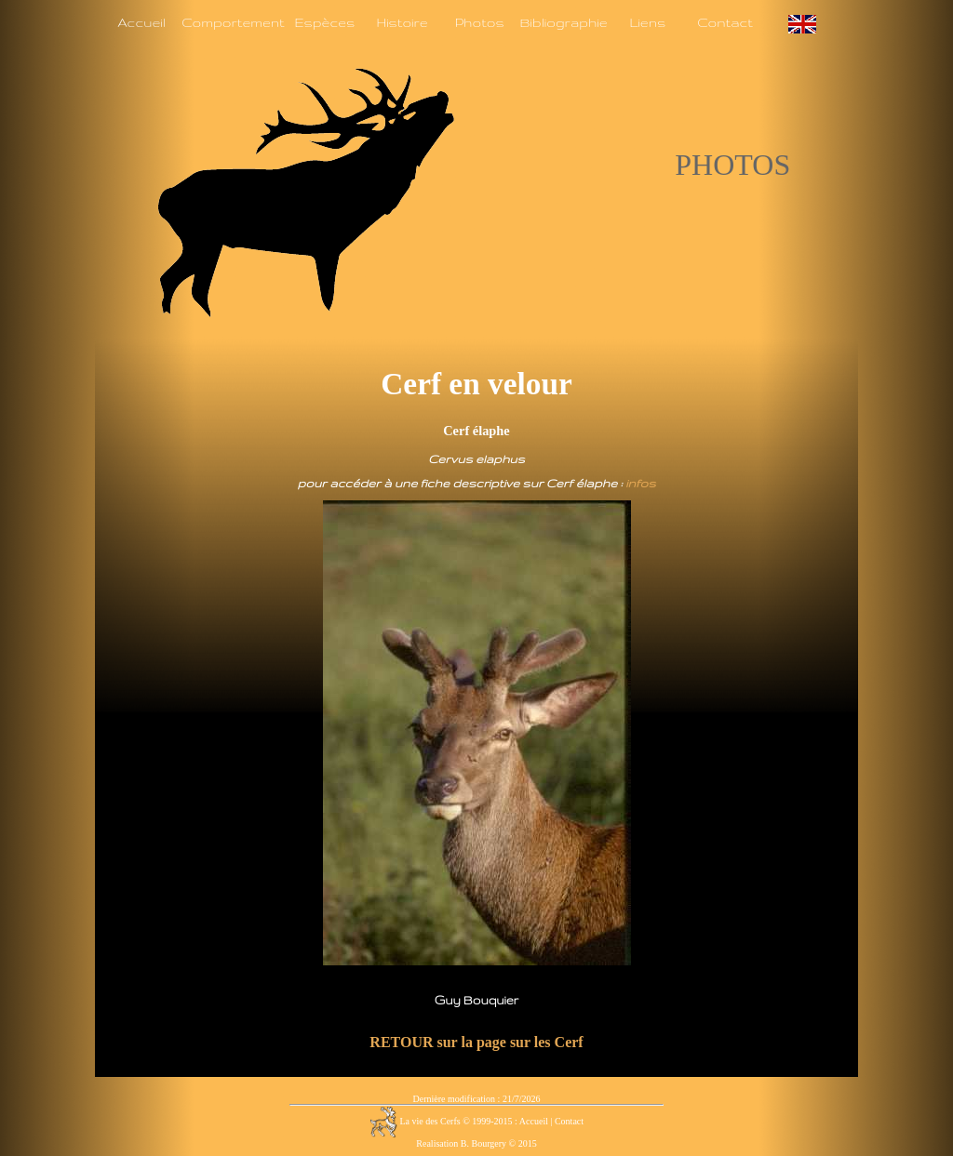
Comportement (232, 22)
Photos (479, 22)
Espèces (324, 22)
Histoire (401, 22)
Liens (647, 22)
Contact (725, 22)
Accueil (141, 22)
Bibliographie (563, 22)
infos (640, 482)
